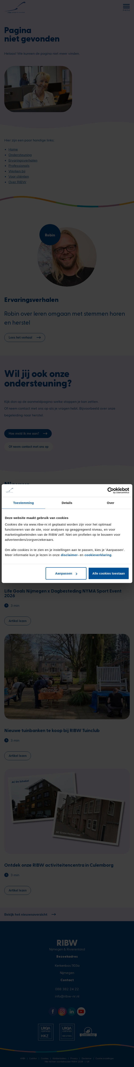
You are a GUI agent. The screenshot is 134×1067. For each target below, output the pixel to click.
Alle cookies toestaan (108, 573)
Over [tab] (110, 502)
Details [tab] (67, 502)
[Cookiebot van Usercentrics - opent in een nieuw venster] (110, 490)
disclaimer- (70, 555)
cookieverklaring (97, 555)
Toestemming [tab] (23, 502)
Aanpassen (66, 573)
